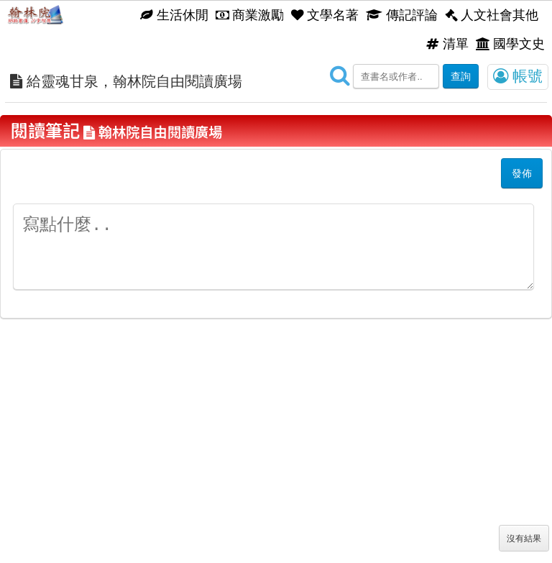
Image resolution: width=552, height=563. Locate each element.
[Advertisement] (276, 455)
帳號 (518, 76)
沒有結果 (524, 539)
